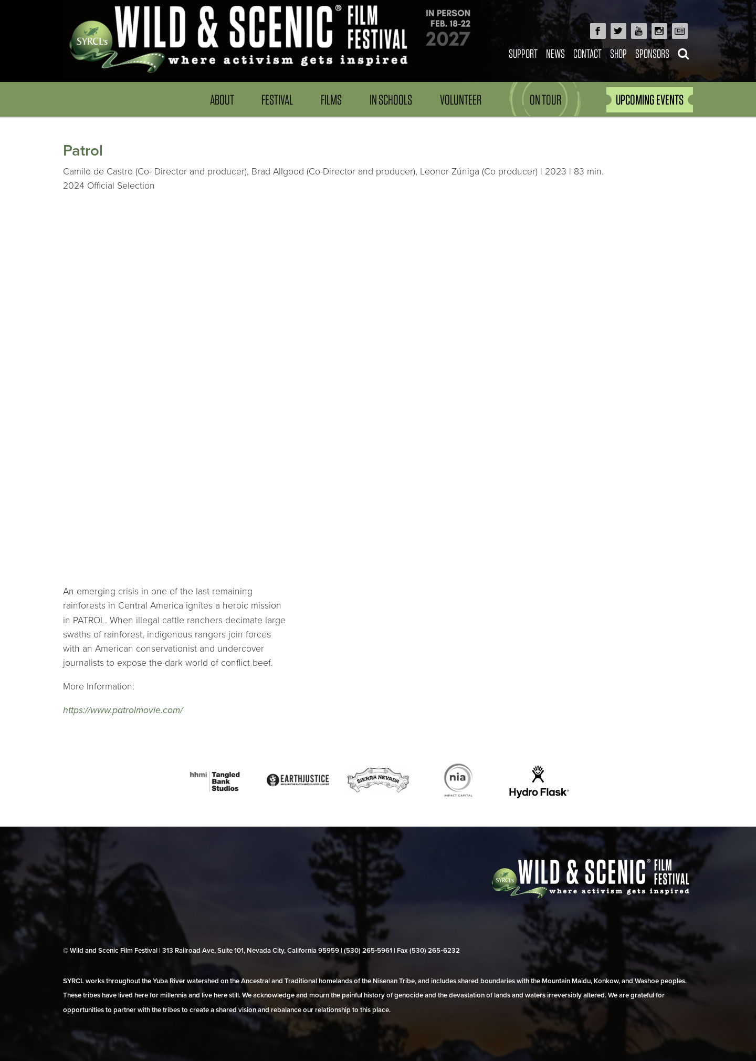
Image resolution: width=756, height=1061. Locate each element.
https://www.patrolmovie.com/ (123, 710)
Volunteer (460, 99)
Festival (277, 99)
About (222, 99)
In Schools (391, 99)
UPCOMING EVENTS (650, 99)
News (555, 53)
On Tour (545, 99)
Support (523, 53)
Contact (587, 53)
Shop (618, 53)
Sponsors (652, 53)
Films (331, 99)
